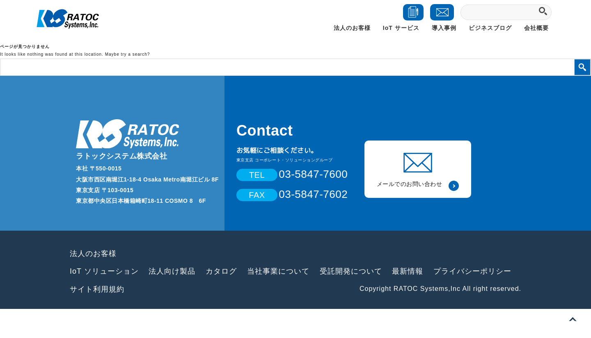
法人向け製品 (172, 271)
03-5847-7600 (313, 174)
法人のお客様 (352, 28)
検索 (582, 67)
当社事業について (278, 271)
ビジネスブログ (490, 28)
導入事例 (444, 28)
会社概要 (536, 28)
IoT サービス (401, 28)
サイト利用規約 (97, 289)
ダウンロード (414, 15)
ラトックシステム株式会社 (121, 156)
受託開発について (351, 271)
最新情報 (407, 271)
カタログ (221, 271)
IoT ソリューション (104, 271)
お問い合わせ (443, 15)
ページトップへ (572, 319)
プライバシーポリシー (472, 271)
